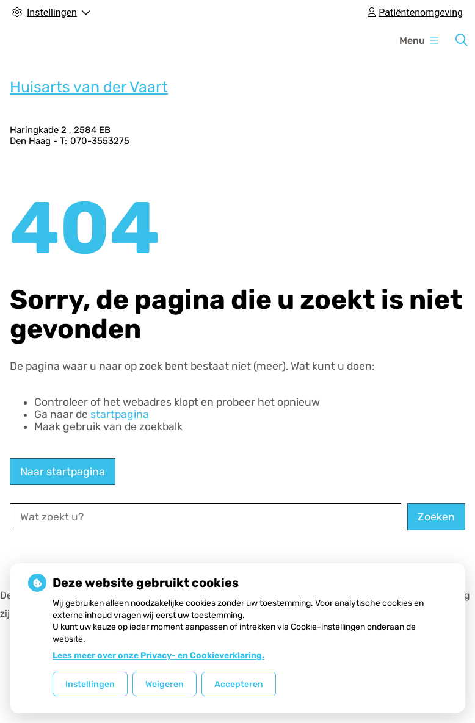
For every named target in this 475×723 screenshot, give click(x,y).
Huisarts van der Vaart (89, 87)
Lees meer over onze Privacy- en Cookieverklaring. (158, 655)
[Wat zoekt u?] (205, 516)
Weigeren (164, 684)
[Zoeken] (461, 40)
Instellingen (90, 684)
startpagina (119, 414)
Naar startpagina (62, 472)
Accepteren (238, 684)
